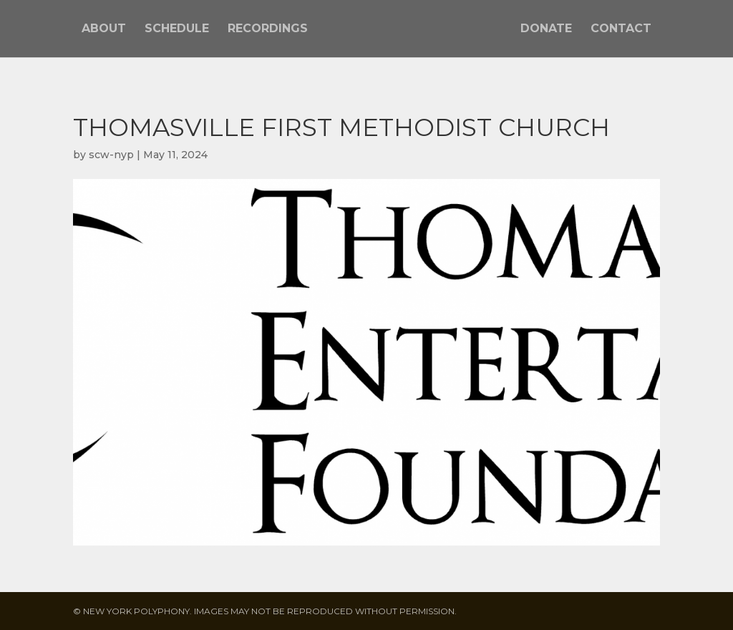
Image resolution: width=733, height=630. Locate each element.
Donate (546, 29)
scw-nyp (111, 154)
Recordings (268, 29)
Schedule (177, 29)
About (104, 29)
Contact (621, 29)
